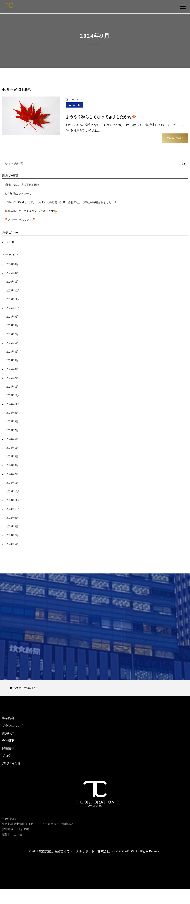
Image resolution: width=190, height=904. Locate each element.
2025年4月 (12, 360)
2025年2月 (12, 378)
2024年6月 (12, 439)
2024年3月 (12, 465)
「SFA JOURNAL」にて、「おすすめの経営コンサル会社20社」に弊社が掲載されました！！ (60, 202)
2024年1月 (12, 482)
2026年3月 (12, 273)
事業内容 (8, 720)
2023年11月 (13, 500)
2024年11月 (13, 404)
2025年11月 (13, 299)
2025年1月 (12, 386)
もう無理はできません (18, 193)
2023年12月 (13, 491)
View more (175, 138)
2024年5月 (12, 447)
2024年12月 (13, 395)
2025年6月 (12, 343)
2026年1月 (12, 281)
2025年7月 (12, 334)
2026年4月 (12, 264)
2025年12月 (13, 290)
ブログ (6, 757)
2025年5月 (12, 351)
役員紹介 (8, 735)
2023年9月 (12, 517)
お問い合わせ (11, 765)
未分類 (76, 104)
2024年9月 (12, 412)
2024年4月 (12, 456)
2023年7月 (12, 535)
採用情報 (8, 750)
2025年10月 (13, 308)
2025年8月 (12, 325)
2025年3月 (12, 369)
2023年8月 (12, 526)
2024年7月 (12, 430)
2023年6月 (12, 544)
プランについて (13, 727)
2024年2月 (12, 474)
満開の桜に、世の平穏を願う (22, 184)
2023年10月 (13, 509)
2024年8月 (12, 421)
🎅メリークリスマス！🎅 (19, 219)
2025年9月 (12, 316)
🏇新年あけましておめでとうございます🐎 (30, 211)
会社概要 (8, 742)
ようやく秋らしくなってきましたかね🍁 (101, 117)
